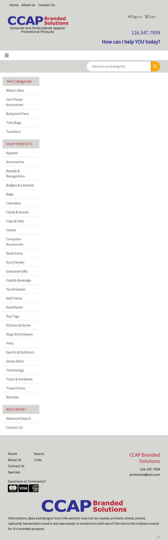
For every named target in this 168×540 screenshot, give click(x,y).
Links (38, 460)
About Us (28, 5)
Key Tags (12, 316)
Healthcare (14, 307)
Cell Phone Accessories (14, 102)
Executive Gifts (17, 271)
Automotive (15, 162)
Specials (14, 472)
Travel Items (15, 388)
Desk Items (14, 253)
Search (39, 453)
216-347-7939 (150, 469)
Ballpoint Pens (17, 113)
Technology (15, 370)
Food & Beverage (18, 280)
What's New (15, 90)
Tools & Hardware (19, 379)
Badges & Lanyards (20, 185)
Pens (10, 343)
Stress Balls (15, 361)
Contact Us (46, 5)
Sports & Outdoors (20, 352)
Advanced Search (18, 418)
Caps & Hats (15, 221)
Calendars (13, 203)
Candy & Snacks (17, 212)
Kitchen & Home (18, 325)
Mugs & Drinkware (19, 334)
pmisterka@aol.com (145, 474)
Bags (10, 194)
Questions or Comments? (27, 481)
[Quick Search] (119, 66)
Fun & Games (15, 289)
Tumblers (13, 131)
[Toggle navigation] (6, 55)
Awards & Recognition (15, 173)
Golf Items (14, 298)
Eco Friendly (15, 262)
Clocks (11, 230)
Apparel (12, 153)
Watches (12, 397)
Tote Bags (13, 122)
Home (14, 5)
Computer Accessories (14, 241)
